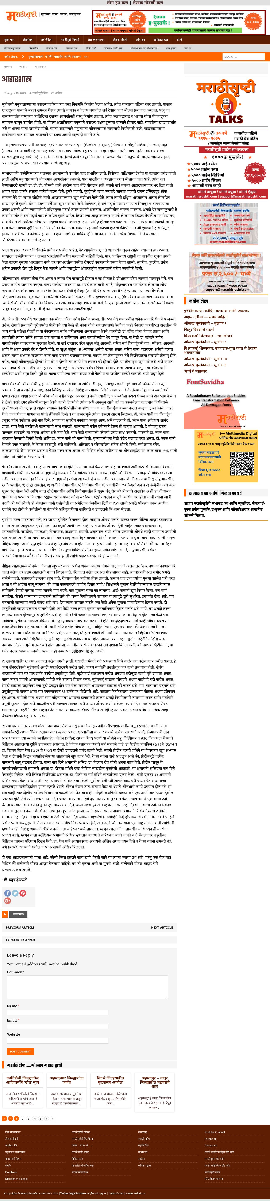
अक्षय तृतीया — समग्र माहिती (206, 316)
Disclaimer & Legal (16, 1178)
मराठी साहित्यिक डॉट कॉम (217, 1165)
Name (12, 1006)
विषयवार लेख (72, 48)
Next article (162, 927)
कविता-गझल (144, 1165)
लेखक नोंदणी (120, 39)
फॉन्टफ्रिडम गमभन (214, 1178)
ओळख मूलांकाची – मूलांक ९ (205, 323)
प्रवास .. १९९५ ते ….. (82, 1145)
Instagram (211, 1145)
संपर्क (179, 39)
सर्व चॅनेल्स (46, 39)
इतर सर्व (187, 48)
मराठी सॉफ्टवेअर (80, 1172)
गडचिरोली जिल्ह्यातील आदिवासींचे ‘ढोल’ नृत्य (22, 1080)
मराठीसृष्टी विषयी (70, 39)
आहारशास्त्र (18, 914)
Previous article (20, 927)
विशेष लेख (33, 48)
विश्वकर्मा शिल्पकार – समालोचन (208, 335)
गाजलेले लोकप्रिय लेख (83, 1165)
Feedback (11, 1172)
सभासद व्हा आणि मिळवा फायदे (215, 493)
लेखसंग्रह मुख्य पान (12, 48)
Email (12, 1020)
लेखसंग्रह (27, 39)
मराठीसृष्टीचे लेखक (81, 1132)
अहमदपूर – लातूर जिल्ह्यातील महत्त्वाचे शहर (155, 1082)
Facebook (210, 1138)
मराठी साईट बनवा (80, 1152)
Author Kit (11, 1145)
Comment (15, 972)
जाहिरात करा (161, 39)
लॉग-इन (140, 39)
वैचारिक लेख (51, 48)
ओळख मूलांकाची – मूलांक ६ (205, 364)
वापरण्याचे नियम (13, 1158)
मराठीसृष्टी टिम (39, 93)
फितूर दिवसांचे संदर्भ (199, 329)
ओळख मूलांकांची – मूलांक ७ (205, 358)
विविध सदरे (91, 48)
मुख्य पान (9, 39)
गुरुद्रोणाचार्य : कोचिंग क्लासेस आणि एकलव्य (217, 310)
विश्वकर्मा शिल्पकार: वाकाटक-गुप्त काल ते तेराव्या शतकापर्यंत (220, 350)
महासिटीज (143, 1145)
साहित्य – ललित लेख (113, 48)
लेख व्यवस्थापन (96, 39)
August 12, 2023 (16, 93)
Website (13, 1034)
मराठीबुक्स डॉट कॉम (214, 1158)
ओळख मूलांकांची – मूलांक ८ (205, 341)
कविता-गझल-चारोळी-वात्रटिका (144, 48)
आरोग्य (58, 93)
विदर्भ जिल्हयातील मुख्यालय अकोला (110, 1080)
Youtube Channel (215, 1132)
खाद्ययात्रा (142, 1152)
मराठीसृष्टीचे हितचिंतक (82, 1138)
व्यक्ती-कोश (144, 1138)
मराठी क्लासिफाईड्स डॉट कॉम (219, 1152)
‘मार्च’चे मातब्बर (195, 371)
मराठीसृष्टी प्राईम (212, 1172)
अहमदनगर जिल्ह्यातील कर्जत (67, 1080)
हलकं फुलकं (171, 48)
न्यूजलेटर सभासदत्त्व (15, 1152)
